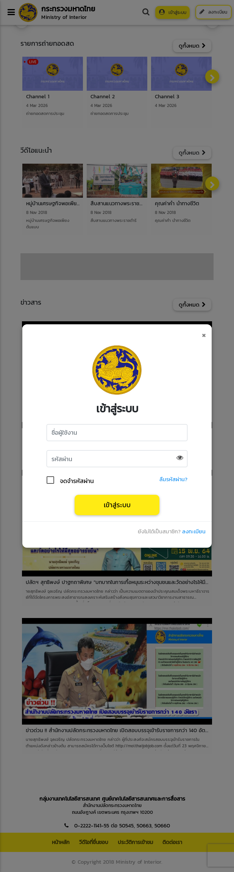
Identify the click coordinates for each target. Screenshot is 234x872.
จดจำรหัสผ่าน (77, 480)
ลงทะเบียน (194, 532)
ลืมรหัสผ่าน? (173, 480)
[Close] (204, 334)
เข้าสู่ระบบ (117, 505)
